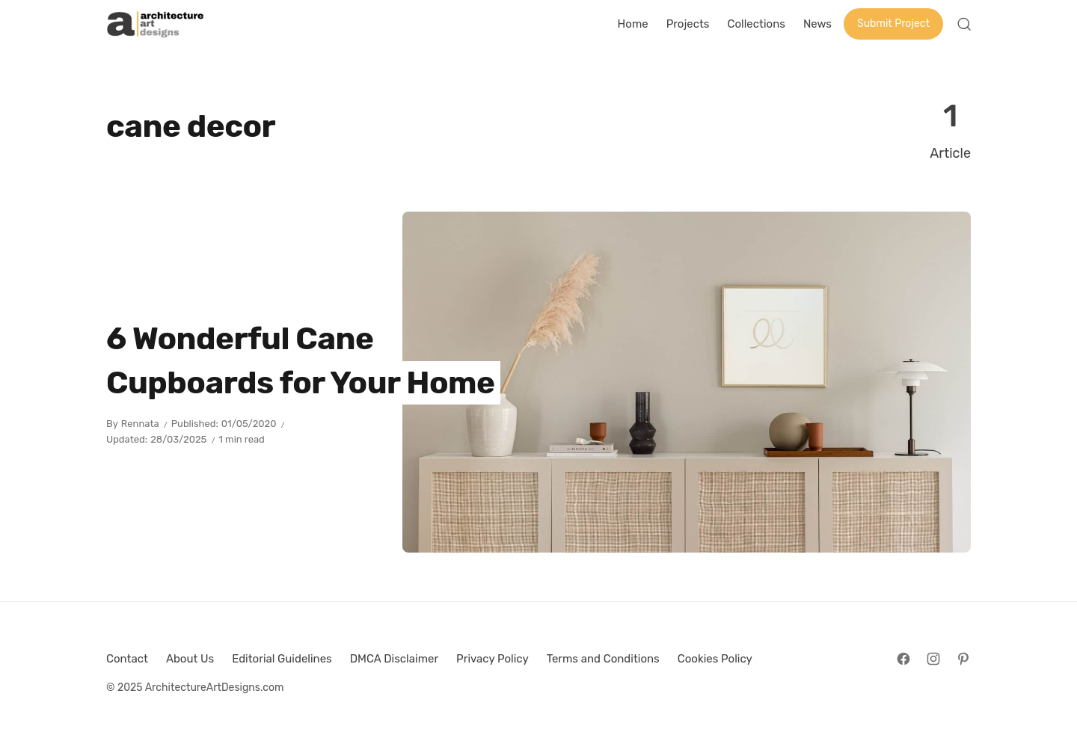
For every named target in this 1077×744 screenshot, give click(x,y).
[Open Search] (964, 24)
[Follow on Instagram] (933, 658)
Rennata (140, 423)
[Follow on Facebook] (903, 658)
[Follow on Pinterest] (963, 658)
